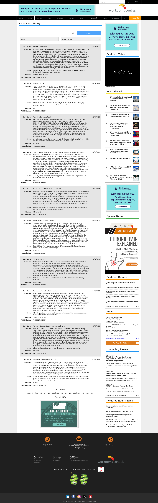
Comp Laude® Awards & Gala (79, 460)
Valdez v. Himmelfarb (40, 47)
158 (53, 393)
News (30, 18)
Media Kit (135, 18)
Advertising (56, 460)
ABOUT (29, 2)
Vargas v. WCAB (38, 259)
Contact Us (57, 457)
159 (57, 393)
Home (21, 18)
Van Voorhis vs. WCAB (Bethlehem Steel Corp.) (48, 189)
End (92, 393)
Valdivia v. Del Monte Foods (42, 117)
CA (125, 18)
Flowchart (40, 18)
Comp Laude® (93, 18)
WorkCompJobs (75, 459)
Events (105, 18)
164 (78, 393)
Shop (81, 18)
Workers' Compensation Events (116, 395)
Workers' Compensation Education (117, 306)
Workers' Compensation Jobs (115, 338)
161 (66, 393)
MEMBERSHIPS (62, 2)
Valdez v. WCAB (38, 83)
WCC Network (75, 457)
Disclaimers (37, 462)
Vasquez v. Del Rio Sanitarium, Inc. (44, 359)
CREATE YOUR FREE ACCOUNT (44, 2)
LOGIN (136, 1)
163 (74, 393)
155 (41, 393)
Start (28, 393)
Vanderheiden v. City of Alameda (43, 221)
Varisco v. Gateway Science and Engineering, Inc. (49, 326)
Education (71, 18)
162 (70, 393)
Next (87, 393)
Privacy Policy (38, 460)
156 (45, 393)
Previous (35, 393)
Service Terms (38, 459)
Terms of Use (39, 457)
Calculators (59, 18)
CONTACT (21, 2)
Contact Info (56, 459)
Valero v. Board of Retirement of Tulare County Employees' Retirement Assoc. (58, 152)
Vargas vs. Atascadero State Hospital (45, 291)
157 (49, 393)
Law (50, 18)
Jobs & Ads (115, 18)
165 (83, 393)
